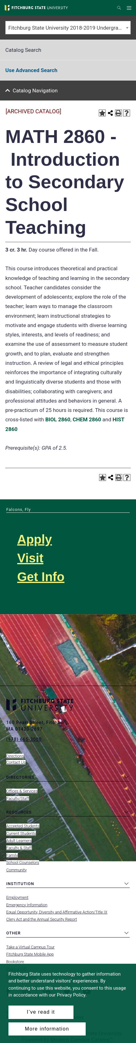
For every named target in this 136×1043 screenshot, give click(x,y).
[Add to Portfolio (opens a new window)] (102, 113)
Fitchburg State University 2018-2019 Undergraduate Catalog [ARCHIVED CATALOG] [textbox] (69, 28)
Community (16, 870)
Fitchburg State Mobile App (30, 954)
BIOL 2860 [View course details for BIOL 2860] (57, 419)
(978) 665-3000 (24, 739)
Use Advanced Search (31, 70)
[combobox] (68, 27)
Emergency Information (27, 905)
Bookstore (15, 961)
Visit (30, 558)
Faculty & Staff (19, 847)
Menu (129, 8)
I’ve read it (41, 1012)
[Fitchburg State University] (36, 8)
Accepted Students (22, 826)
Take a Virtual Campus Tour (30, 947)
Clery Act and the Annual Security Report (41, 919)
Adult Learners (19, 840)
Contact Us (16, 762)
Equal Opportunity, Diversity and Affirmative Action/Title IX (56, 912)
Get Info (40, 577)
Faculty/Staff (17, 798)
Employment (17, 897)
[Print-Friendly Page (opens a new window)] (118, 113)
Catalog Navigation (35, 90)
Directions (15, 756)
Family (12, 855)
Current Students (21, 833)
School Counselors (22, 862)
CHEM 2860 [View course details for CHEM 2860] (87, 419)
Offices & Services (22, 791)
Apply (34, 539)
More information (47, 1028)
